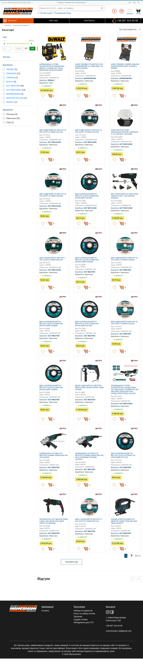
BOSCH (10, 82)
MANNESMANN (13, 94)
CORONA (10, 77)
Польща (12, 114)
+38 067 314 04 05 (127, 20)
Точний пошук (46, 13)
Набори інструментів (83, 610)
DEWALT (10, 102)
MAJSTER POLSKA (15, 98)
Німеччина (13, 118)
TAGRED (10, 69)
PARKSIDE (11, 73)
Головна (7, 25)
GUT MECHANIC (14, 90)
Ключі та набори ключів (84, 613)
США (10, 122)
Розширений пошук (63, 13)
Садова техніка (81, 619)
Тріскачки (78, 616)
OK (32, 48)
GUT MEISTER (13, 86)
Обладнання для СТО (84, 622)
